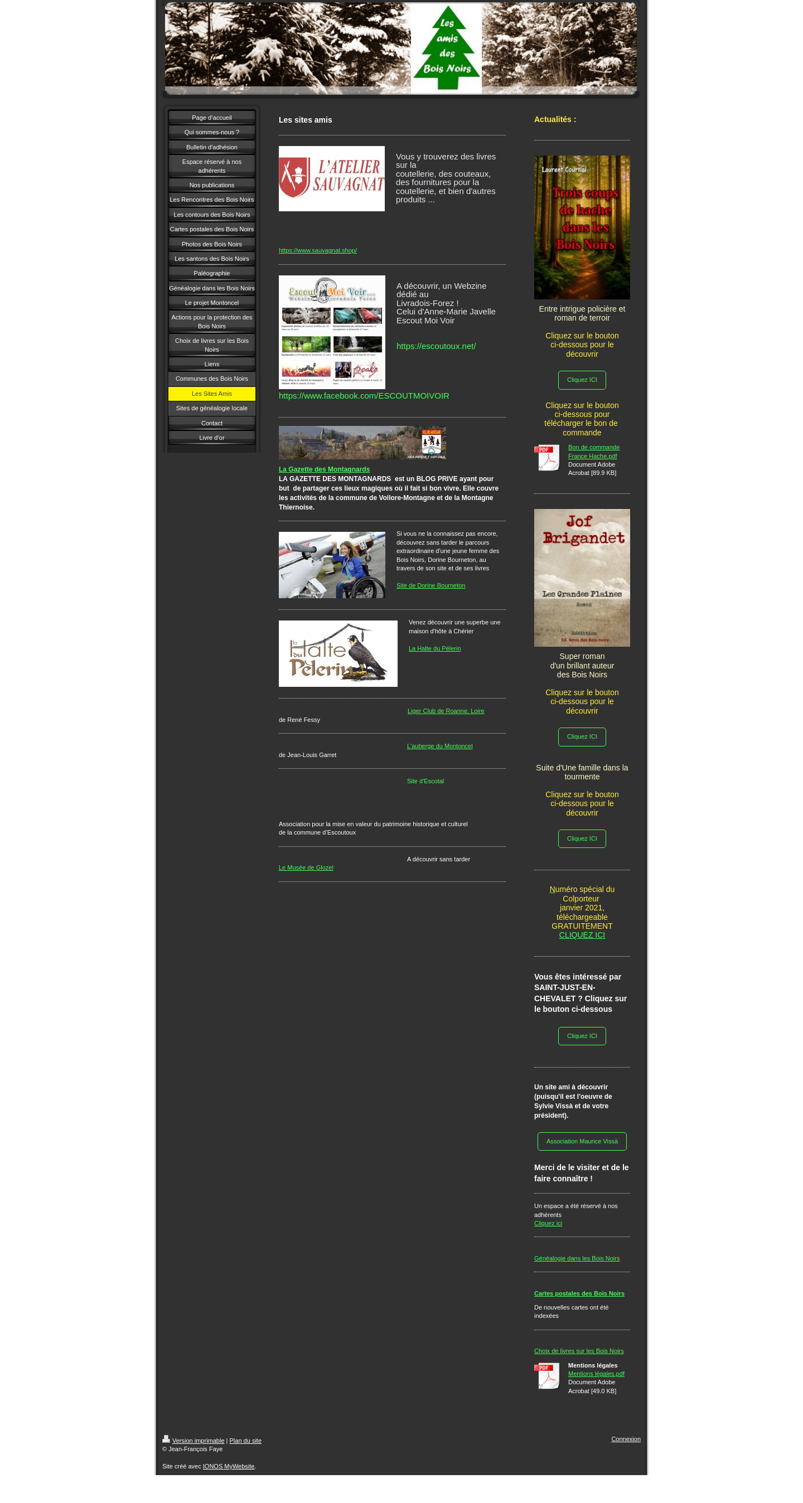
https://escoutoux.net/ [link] (436, 346)
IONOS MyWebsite (229, 1466)
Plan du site (246, 1440)
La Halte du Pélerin (435, 648)
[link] (364, 395)
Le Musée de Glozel (306, 867)
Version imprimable (193, 1440)
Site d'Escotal (425, 781)
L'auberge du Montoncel (440, 746)
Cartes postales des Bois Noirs (579, 1293)
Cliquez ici (548, 1223)
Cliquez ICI (582, 379)
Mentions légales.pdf (596, 1373)
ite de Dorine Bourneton (432, 585)
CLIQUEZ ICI (582, 934)
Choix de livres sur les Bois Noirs (579, 1350)
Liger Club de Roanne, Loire (446, 710)
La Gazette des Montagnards (324, 469)
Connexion (626, 1439)
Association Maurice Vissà (582, 1141)
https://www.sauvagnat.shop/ (318, 250)
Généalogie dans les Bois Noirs (577, 1258)
